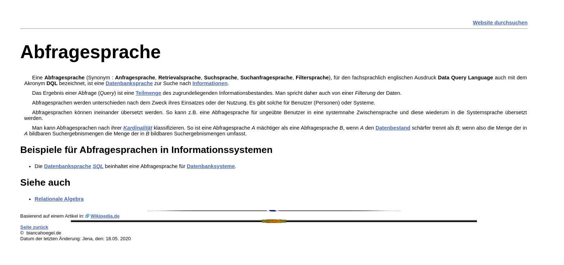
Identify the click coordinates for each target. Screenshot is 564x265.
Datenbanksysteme (211, 166)
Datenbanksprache (129, 83)
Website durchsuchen (500, 22)
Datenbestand (393, 128)
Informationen (210, 83)
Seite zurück (34, 227)
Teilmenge (148, 93)
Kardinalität (138, 128)
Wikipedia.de (105, 216)
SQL (98, 166)
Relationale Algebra (59, 199)
